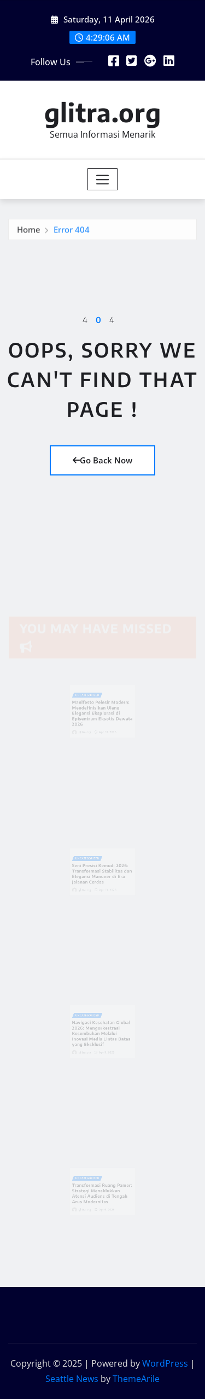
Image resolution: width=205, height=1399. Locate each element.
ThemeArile (136, 1379)
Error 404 (72, 231)
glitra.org (102, 112)
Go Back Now (102, 460)
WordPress (165, 1363)
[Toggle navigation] (102, 179)
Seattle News (71, 1379)
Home (28, 231)
